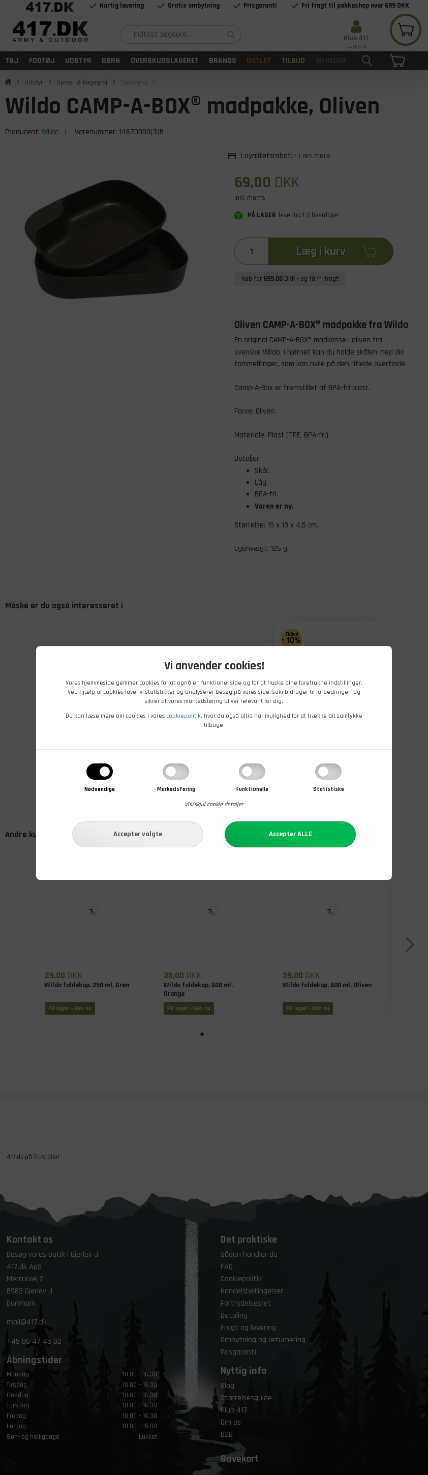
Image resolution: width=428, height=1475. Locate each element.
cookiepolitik (183, 716)
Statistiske (328, 789)
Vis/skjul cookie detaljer (214, 804)
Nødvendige (99, 789)
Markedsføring (176, 789)
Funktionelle (252, 789)
